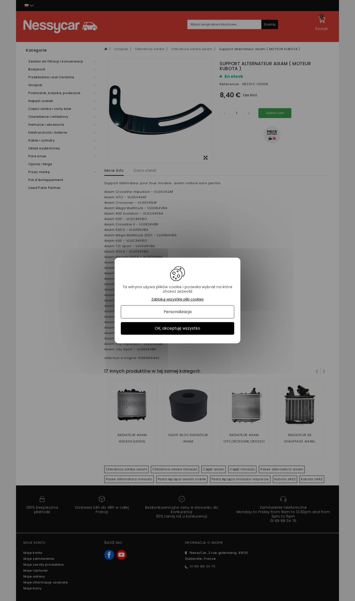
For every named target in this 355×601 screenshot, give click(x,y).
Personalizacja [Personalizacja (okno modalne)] (178, 312)
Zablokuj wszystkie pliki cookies (177, 299)
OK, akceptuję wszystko (177, 328)
